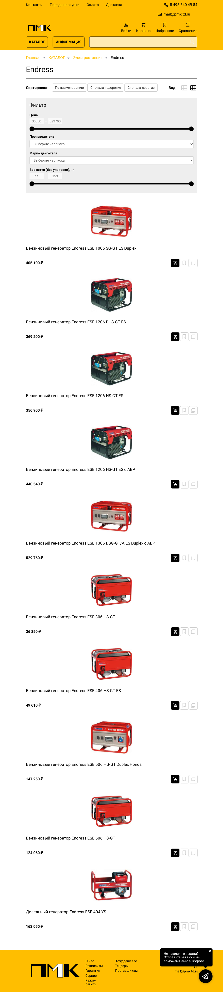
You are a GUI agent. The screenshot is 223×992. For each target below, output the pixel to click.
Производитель (42, 136)
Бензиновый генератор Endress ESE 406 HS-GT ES (73, 690)
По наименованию (69, 87)
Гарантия (92, 970)
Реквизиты (94, 966)
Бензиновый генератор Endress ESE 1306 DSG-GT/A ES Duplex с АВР (90, 543)
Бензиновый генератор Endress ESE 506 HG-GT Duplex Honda (84, 764)
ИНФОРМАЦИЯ (68, 42)
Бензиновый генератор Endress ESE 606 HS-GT (70, 838)
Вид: (172, 87)
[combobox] (143, 42)
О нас (89, 961)
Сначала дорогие (141, 87)
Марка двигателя (43, 153)
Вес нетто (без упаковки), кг (52, 170)
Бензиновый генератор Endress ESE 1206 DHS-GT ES (76, 322)
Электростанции (88, 57)
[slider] (32, 128)
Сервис (91, 975)
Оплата (93, 5)
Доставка (114, 5)
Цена (34, 115)
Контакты (34, 5)
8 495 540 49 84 (183, 4)
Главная (33, 57)
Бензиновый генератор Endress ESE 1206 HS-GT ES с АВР (80, 469)
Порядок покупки (64, 5)
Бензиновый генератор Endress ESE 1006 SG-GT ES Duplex (81, 248)
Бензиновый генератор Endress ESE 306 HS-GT (70, 616)
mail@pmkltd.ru (177, 14)
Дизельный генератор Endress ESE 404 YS (66, 911)
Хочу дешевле (126, 961)
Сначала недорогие (105, 87)
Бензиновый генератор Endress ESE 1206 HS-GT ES (74, 395)
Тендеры (122, 966)
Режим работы (91, 982)
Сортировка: (37, 87)
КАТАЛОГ (37, 42)
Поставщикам (126, 970)
